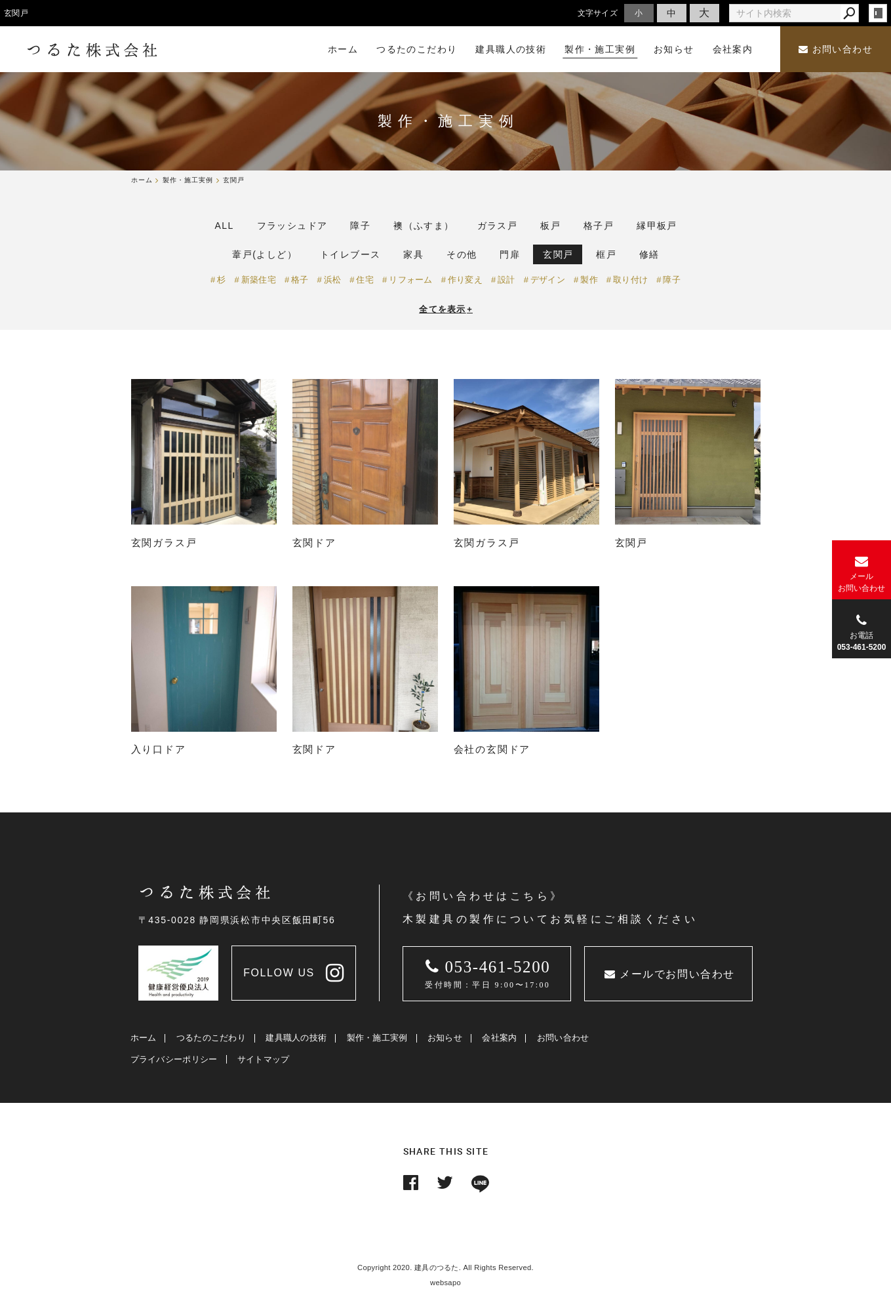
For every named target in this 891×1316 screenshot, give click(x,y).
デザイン (547, 280)
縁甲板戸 (657, 225)
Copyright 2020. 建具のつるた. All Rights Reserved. (445, 1267)
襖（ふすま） (423, 225)
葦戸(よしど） (264, 254)
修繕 (649, 254)
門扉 (510, 254)
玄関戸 (558, 254)
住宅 (365, 280)
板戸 (550, 225)
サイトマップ (263, 1059)
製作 (589, 280)
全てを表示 (446, 309)
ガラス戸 (497, 225)
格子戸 (599, 225)
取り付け (630, 280)
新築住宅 (258, 280)
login (878, 13)
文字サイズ (598, 12)
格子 (300, 280)
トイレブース (350, 254)
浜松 (333, 280)
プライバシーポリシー (174, 1059)
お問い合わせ (836, 49)
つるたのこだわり (211, 1038)
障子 (360, 225)
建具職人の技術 (296, 1038)
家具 (413, 254)
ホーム (143, 1038)
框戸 (606, 254)
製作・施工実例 (377, 1038)
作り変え (465, 280)
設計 (506, 280)
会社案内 (499, 1038)
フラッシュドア (292, 225)
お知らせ (444, 1038)
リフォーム (411, 280)
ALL (224, 225)
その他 (461, 254)
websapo (445, 1282)
